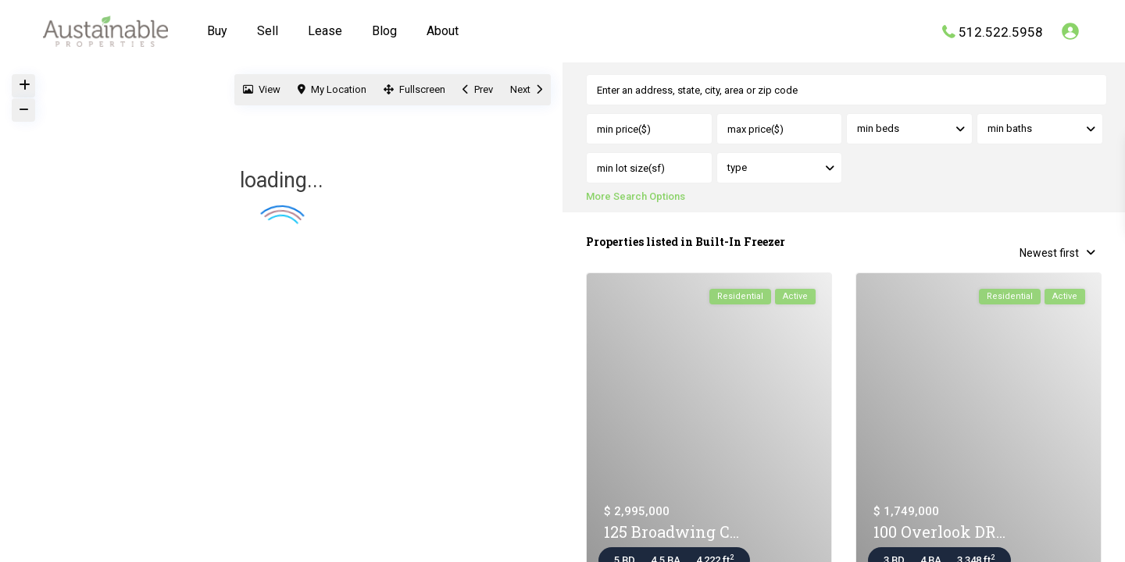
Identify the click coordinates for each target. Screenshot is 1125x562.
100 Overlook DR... (939, 533)
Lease (325, 30)
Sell (267, 30)
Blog (384, 30)
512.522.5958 (1001, 31)
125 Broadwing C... (671, 533)
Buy (217, 30)
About (443, 30)
